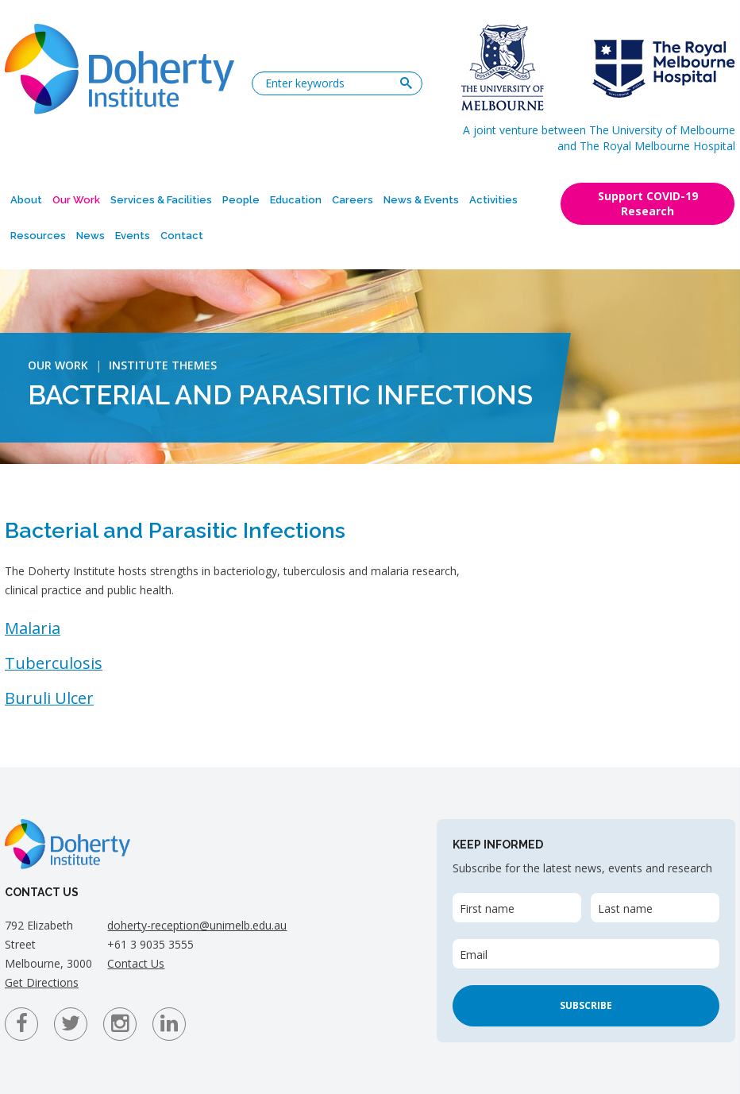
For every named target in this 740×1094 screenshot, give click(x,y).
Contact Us (135, 963)
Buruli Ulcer (49, 698)
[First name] (517, 907)
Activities (493, 200)
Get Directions (42, 982)
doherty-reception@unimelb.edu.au (197, 925)
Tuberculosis (53, 663)
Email (474, 954)
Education (296, 200)
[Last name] (655, 907)
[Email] (586, 953)
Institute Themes (163, 365)
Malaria (32, 628)
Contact (181, 236)
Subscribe (586, 1005)
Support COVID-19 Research (648, 203)
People (241, 200)
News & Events (421, 200)
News (90, 236)
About (26, 200)
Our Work (76, 200)
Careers (352, 200)
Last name (625, 908)
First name (487, 908)
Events (132, 236)
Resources (38, 236)
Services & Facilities (161, 200)
